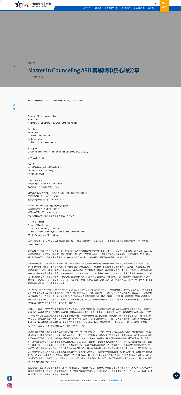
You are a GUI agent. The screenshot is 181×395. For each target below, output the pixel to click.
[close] (121, 380)
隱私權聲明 (113, 380)
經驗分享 (32, 63)
